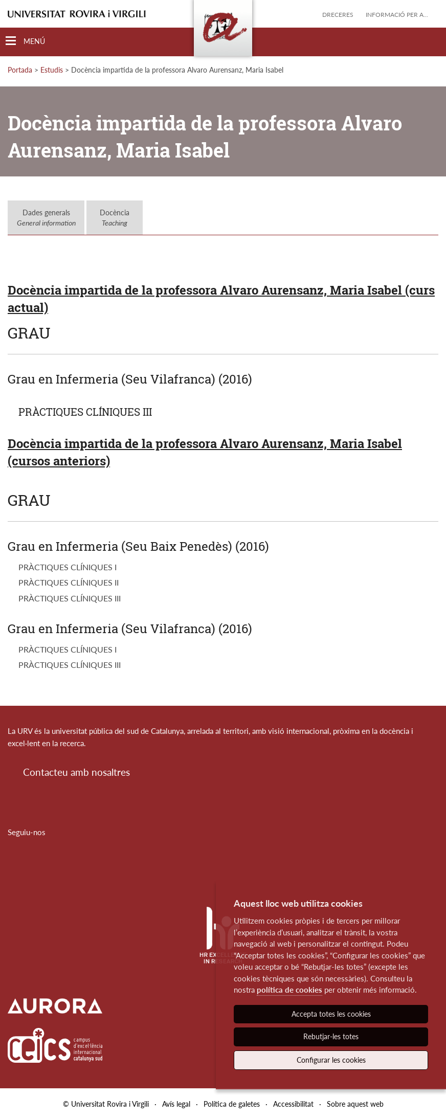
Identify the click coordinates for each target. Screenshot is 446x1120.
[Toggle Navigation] (25, 41)
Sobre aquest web (355, 1104)
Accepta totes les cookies (331, 1014)
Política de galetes (232, 1104)
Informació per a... (397, 14)
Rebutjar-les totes (331, 1036)
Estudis (51, 69)
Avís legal (176, 1104)
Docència (114, 217)
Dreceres (337, 14)
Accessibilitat (293, 1104)
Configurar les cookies (331, 1060)
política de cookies (289, 989)
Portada (20, 69)
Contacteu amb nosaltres (76, 772)
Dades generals (46, 217)
